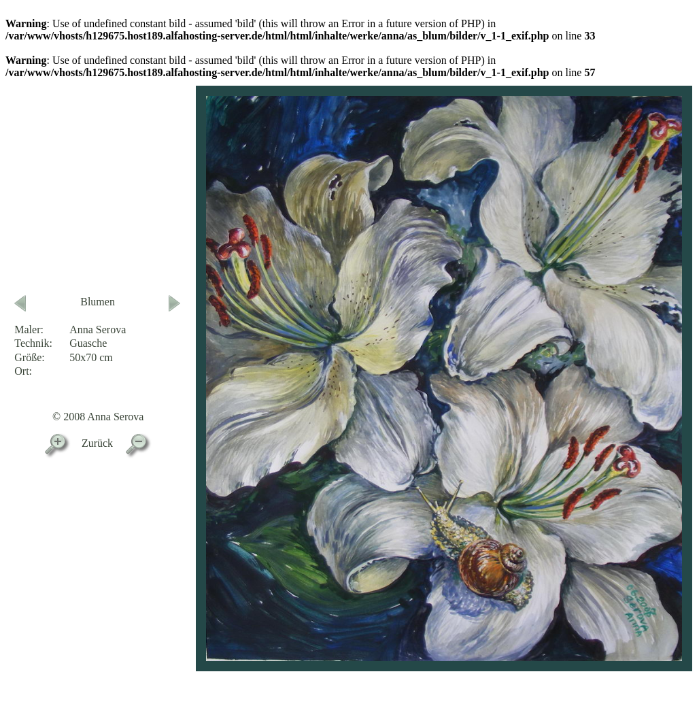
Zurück (97, 443)
